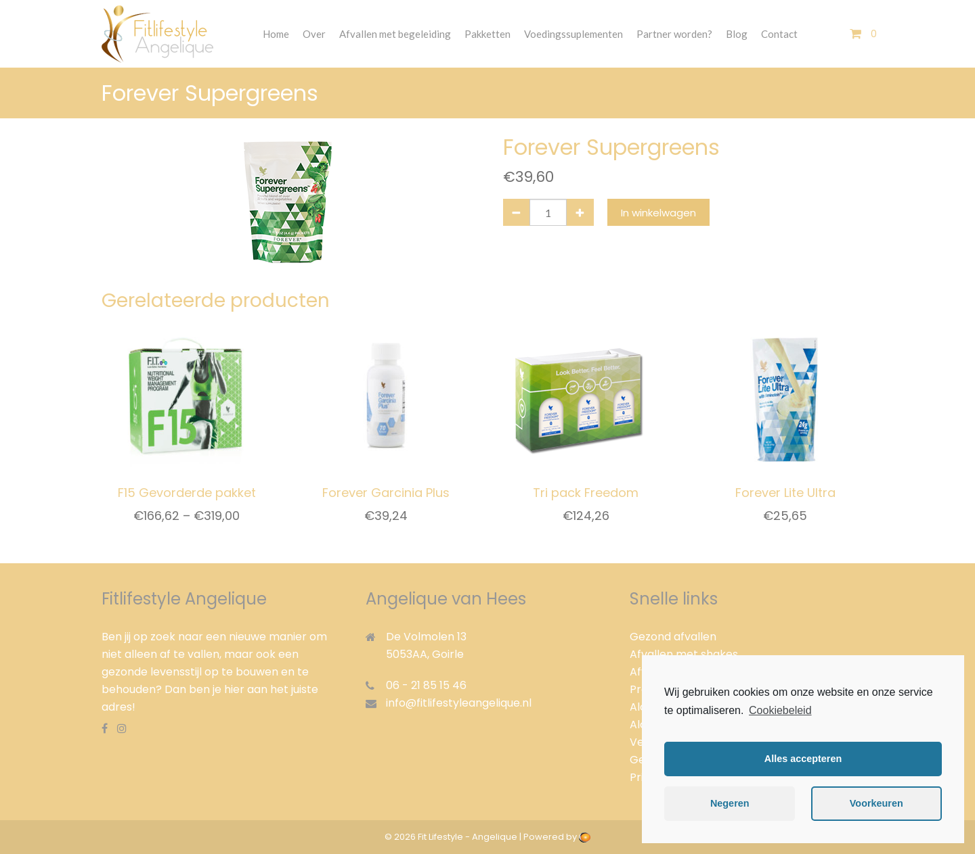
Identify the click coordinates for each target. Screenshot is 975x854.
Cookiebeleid (780, 710)
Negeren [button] (730, 803)
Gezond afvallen (673, 636)
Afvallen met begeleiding (395, 34)
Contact (779, 34)
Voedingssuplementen (573, 34)
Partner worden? (674, 34)
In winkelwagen (658, 213)
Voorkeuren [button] (876, 803)
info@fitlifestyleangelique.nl (459, 703)
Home (276, 34)
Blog (737, 34)
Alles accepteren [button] (803, 758)
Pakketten (487, 34)
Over (314, 34)
